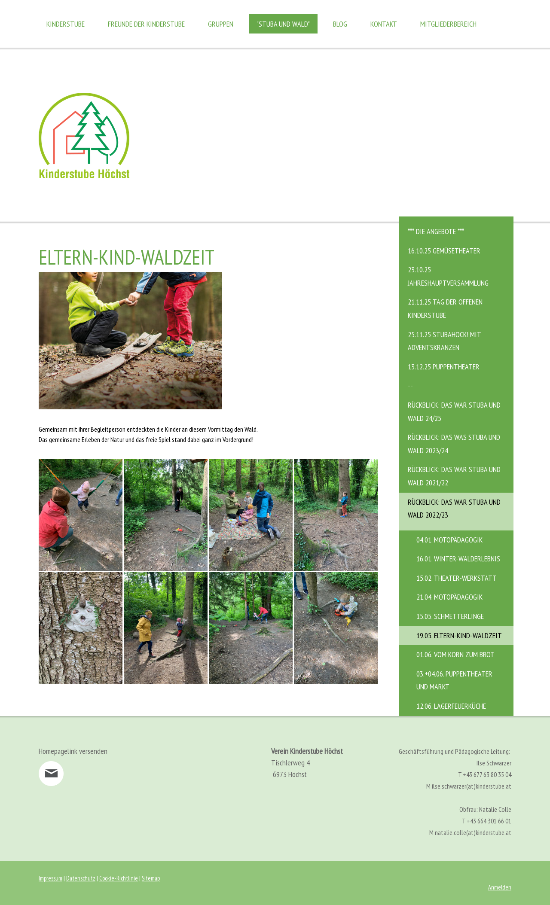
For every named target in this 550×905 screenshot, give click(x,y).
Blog (340, 24)
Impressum (50, 878)
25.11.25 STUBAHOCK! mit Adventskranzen (444, 341)
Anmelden (499, 887)
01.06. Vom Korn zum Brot (455, 654)
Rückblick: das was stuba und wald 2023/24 (454, 443)
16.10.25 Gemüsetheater (444, 251)
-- (410, 385)
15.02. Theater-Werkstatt (456, 578)
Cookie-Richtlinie (118, 878)
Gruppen (220, 24)
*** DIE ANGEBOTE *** (436, 231)
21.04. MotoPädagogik (449, 597)
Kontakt (383, 24)
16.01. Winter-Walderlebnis (458, 559)
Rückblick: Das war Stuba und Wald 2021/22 (454, 476)
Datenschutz (80, 878)
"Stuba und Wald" (283, 24)
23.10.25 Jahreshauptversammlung (448, 276)
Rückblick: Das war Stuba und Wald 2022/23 (454, 508)
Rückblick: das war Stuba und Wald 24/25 (454, 411)
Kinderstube (65, 24)
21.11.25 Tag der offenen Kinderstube (445, 308)
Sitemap (151, 878)
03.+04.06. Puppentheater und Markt (454, 680)
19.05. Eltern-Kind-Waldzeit (459, 635)
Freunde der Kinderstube (146, 24)
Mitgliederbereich (448, 24)
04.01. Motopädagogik (449, 540)
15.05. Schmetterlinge (450, 616)
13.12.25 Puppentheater (444, 367)
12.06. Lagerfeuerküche (451, 706)
